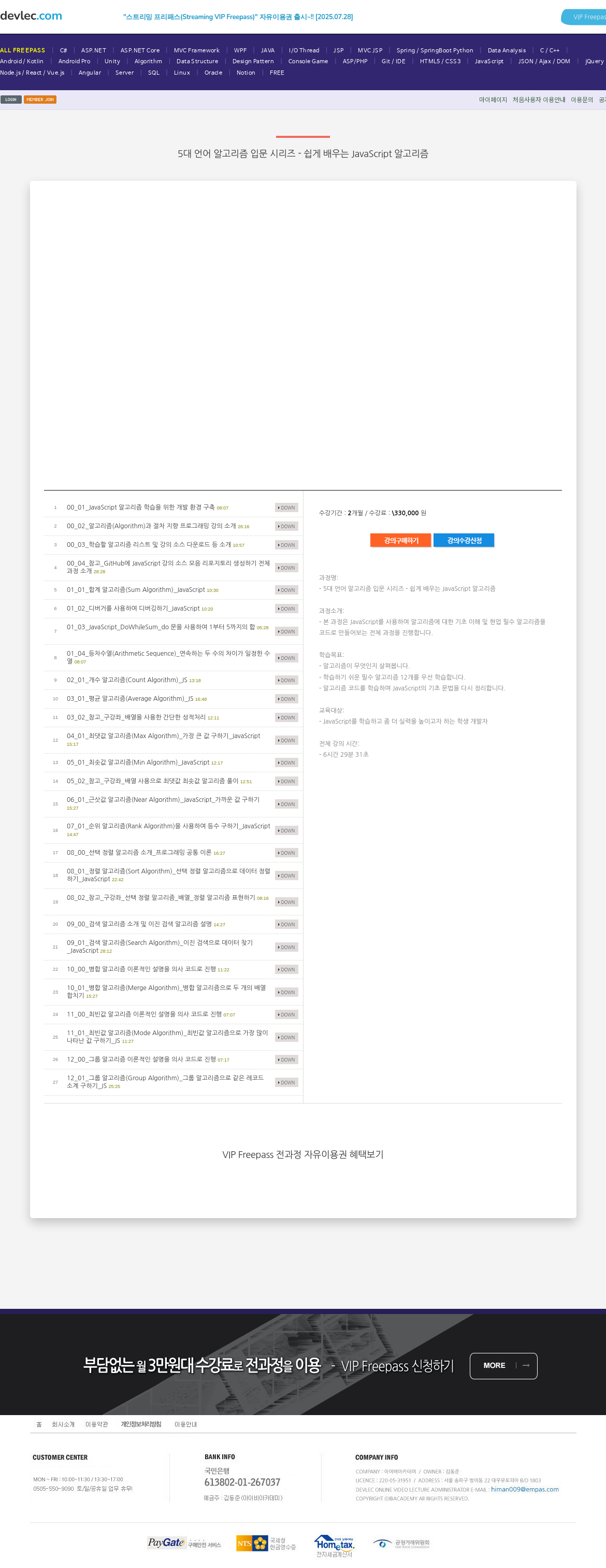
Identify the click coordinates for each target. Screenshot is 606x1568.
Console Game (308, 62)
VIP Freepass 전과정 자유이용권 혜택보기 (302, 1155)
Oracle (214, 73)
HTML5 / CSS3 (440, 62)
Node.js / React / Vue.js (32, 73)
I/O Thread (304, 51)
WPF (240, 51)
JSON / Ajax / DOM (544, 62)
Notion (246, 73)
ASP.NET (93, 51)
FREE (277, 73)
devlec (31, 15)
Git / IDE (394, 62)
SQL (154, 73)
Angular (90, 73)
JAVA (268, 51)
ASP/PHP (355, 62)
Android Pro (75, 62)
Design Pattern (253, 62)
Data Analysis (507, 51)
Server (125, 73)
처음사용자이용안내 (539, 99)
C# (63, 51)
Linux (182, 73)
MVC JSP (370, 51)
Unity (112, 62)
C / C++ (550, 51)
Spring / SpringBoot (424, 51)
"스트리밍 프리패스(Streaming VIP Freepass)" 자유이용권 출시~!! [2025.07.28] (238, 17)
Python (463, 51)
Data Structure (197, 62)
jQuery (594, 62)
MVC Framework (197, 51)
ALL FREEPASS (23, 51)
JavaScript (489, 62)
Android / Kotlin (22, 62)
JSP (338, 51)
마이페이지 (493, 99)
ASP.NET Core (140, 51)
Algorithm (149, 62)
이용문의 (582, 99)
